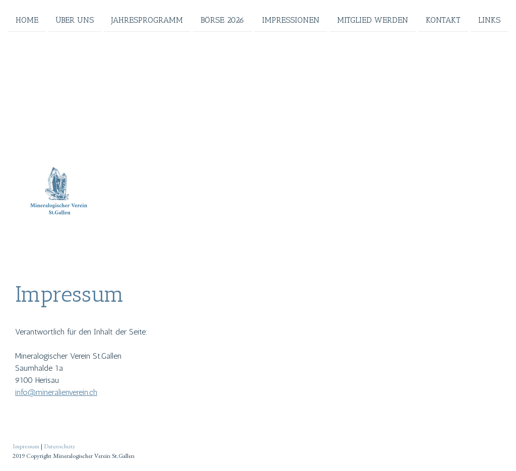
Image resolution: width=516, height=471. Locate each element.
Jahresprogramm (147, 19)
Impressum (26, 446)
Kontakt (443, 19)
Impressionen (290, 19)
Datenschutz (59, 446)
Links (489, 19)
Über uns (75, 19)
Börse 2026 (222, 19)
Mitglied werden (372, 19)
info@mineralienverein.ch (56, 392)
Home (27, 19)
